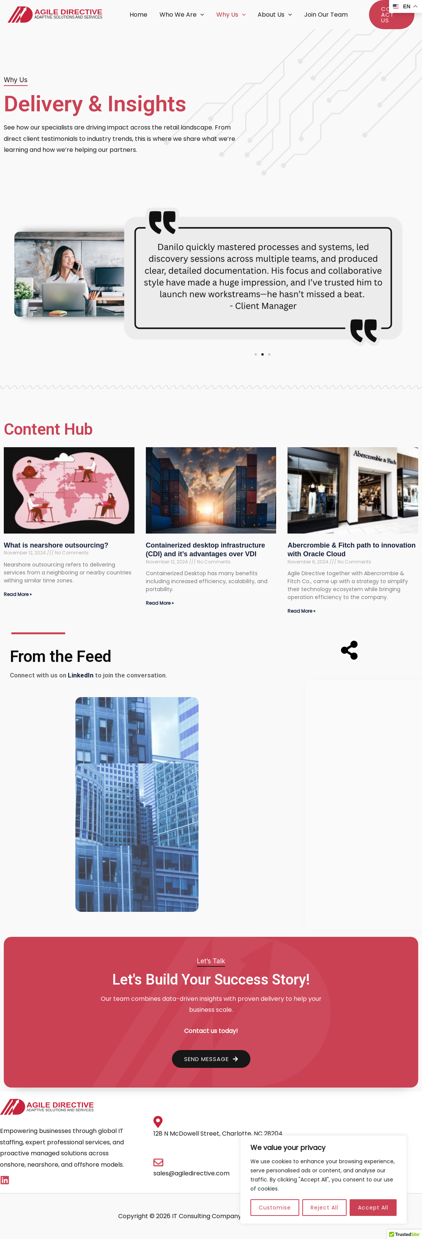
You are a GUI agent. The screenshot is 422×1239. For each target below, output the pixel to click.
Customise (275, 1207)
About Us (275, 15)
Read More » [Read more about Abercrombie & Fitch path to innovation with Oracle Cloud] (302, 611)
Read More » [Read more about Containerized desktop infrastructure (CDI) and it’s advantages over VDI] (160, 603)
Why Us (231, 15)
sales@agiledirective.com (191, 1173)
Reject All (324, 1207)
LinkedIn (80, 675)
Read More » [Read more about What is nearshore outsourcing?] (18, 594)
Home (138, 14)
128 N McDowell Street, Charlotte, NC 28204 (218, 1133)
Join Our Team (326, 14)
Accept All (373, 1207)
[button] (200, 15)
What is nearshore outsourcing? (56, 545)
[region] (323, 1179)
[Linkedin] (4, 1180)
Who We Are (181, 15)
